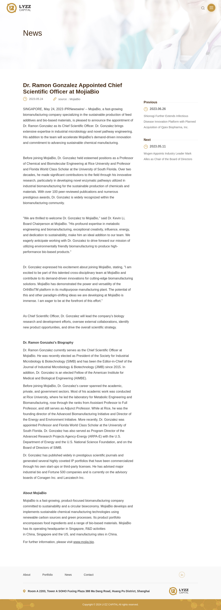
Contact (88, 574)
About (26, 574)
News (68, 574)
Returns (166, 86)
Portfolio (47, 574)
